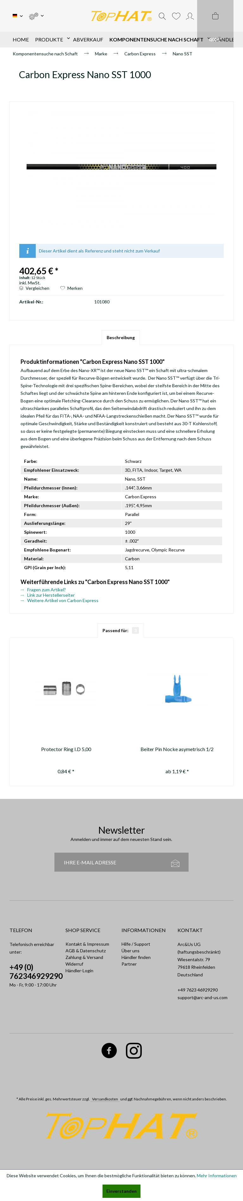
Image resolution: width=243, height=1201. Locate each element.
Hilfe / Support (136, 944)
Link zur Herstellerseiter (48, 595)
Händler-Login (79, 970)
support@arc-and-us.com (202, 997)
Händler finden (136, 957)
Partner (129, 964)
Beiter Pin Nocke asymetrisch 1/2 (177, 749)
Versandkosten (105, 1099)
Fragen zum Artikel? (43, 589)
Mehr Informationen (217, 1175)
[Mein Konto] (190, 16)
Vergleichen (34, 288)
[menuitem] (36, 16)
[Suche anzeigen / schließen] (162, 16)
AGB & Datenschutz (85, 950)
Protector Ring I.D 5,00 (66, 749)
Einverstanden (121, 1191)
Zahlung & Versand (84, 957)
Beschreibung (121, 337)
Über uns (131, 950)
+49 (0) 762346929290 (36, 971)
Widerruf (74, 964)
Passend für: (121, 630)
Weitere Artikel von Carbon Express (59, 600)
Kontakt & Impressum (87, 944)
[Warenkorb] (215, 23)
